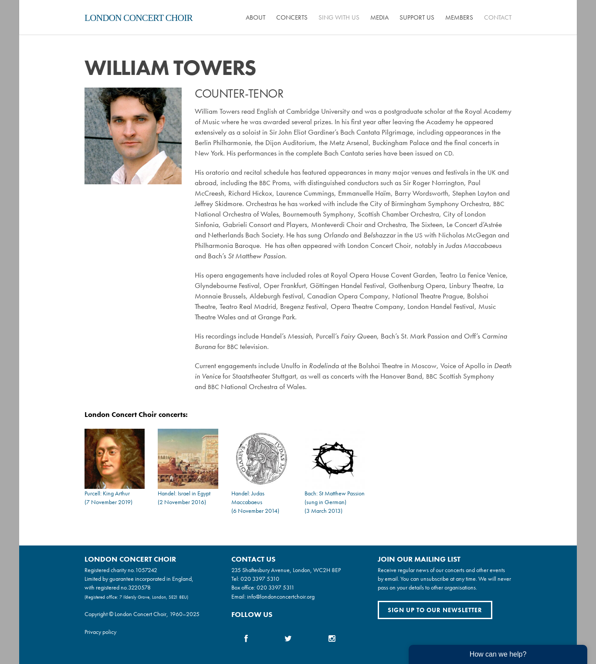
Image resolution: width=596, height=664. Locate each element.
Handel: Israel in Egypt (184, 493)
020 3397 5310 (259, 579)
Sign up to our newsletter (435, 610)
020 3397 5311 (276, 587)
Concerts (292, 17)
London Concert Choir (139, 18)
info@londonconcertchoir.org (281, 596)
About (255, 17)
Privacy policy (100, 632)
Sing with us (338, 17)
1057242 (146, 570)
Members (459, 17)
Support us (417, 17)
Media (379, 17)
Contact (497, 17)
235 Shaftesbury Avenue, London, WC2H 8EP (286, 570)
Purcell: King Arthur (107, 493)
